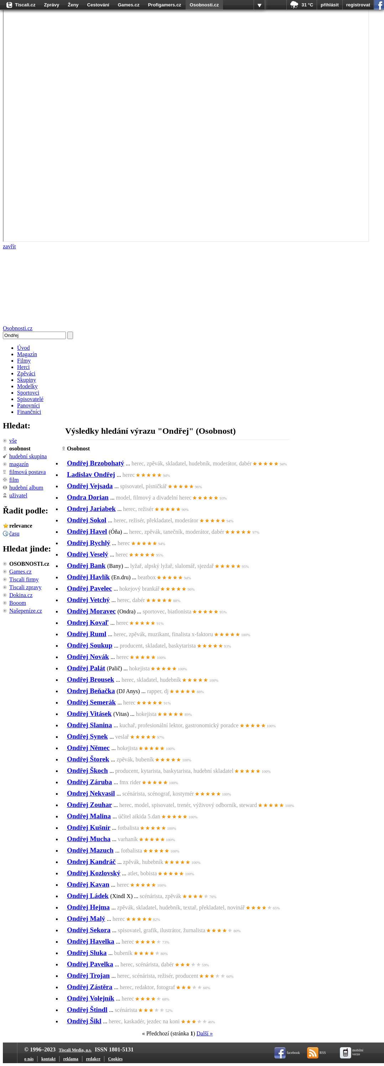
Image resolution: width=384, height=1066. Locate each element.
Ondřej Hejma (88, 907)
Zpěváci (26, 373)
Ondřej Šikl (84, 1021)
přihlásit (330, 4)
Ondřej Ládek (88, 895)
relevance (20, 526)
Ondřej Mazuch (90, 850)
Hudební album (26, 488)
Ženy (73, 4)
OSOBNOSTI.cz (29, 564)
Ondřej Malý (86, 918)
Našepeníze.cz (25, 611)
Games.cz (129, 4)
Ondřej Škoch (87, 770)
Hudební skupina (28, 456)
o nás (28, 1058)
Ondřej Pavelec (89, 588)
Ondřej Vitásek (89, 713)
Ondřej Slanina (89, 725)
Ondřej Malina (89, 816)
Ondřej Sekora (88, 930)
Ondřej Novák (88, 656)
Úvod (23, 348)
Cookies (115, 1058)
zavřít (9, 246)
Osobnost (20, 448)
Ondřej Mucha (88, 839)
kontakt (48, 1058)
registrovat (358, 4)
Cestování (98, 4)
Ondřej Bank (86, 565)
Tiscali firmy (24, 579)
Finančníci (29, 412)
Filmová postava (27, 472)
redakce (93, 1058)
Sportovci (28, 393)
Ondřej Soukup (89, 645)
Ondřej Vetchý (88, 599)
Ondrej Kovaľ (88, 622)
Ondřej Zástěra (89, 987)
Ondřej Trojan (88, 975)
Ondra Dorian (88, 497)
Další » (205, 1033)
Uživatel (18, 495)
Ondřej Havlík (88, 577)
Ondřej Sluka (87, 952)
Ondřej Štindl (87, 1009)
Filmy (24, 361)
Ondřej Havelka (90, 941)
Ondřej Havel (87, 531)
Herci (23, 367)
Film (14, 480)
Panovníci (28, 405)
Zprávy (51, 4)
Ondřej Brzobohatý (95, 463)
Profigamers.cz (164, 4)
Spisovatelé (30, 399)
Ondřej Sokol (86, 520)
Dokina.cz (20, 595)
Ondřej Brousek (90, 679)
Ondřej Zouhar (89, 804)
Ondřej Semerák (91, 702)
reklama (70, 1058)
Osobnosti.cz (204, 4)
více (259, 5)
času (14, 534)
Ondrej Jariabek (91, 508)
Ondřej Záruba (89, 782)
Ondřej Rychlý (88, 543)
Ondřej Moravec (91, 611)
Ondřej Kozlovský (93, 873)
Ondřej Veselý (87, 554)
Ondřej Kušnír (88, 827)
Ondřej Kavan (88, 884)
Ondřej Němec (88, 747)
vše (13, 441)
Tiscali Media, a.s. (75, 1049)
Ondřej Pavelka (90, 964)
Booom (17, 603)
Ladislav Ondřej (91, 474)
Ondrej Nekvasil (91, 793)
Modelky (27, 386)
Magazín (27, 354)
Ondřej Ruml (86, 634)
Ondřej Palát (86, 668)
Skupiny (26, 380)
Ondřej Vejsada (90, 486)
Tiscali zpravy (25, 587)
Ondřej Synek (87, 736)
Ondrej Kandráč (91, 861)
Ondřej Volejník (90, 998)
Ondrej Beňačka (91, 691)
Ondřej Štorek (88, 759)
